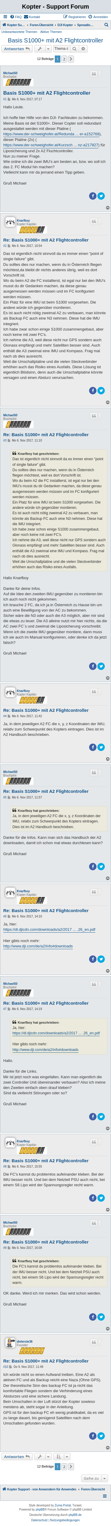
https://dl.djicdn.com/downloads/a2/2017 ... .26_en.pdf (49, 929)
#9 (5, 1247)
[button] (71, 59)
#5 (5, 797)
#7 (5, 1009)
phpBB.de (75, 1515)
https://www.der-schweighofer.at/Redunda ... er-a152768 (51, 134)
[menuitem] (16, 16)
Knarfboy (23, 220)
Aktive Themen (51, 32)
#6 (5, 916)
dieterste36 (25, 1341)
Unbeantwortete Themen (19, 32)
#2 (5, 245)
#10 (5, 1366)
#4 (5, 716)
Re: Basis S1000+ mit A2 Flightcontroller (46, 239)
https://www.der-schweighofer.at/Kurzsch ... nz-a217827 (50, 145)
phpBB (40, 1509)
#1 (5, 99)
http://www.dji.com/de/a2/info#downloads (38, 946)
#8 (5, 1166)
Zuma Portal (63, 1505)
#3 (5, 440)
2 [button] (64, 59)
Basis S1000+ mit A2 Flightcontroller (55, 40)
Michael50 (10, 73)
